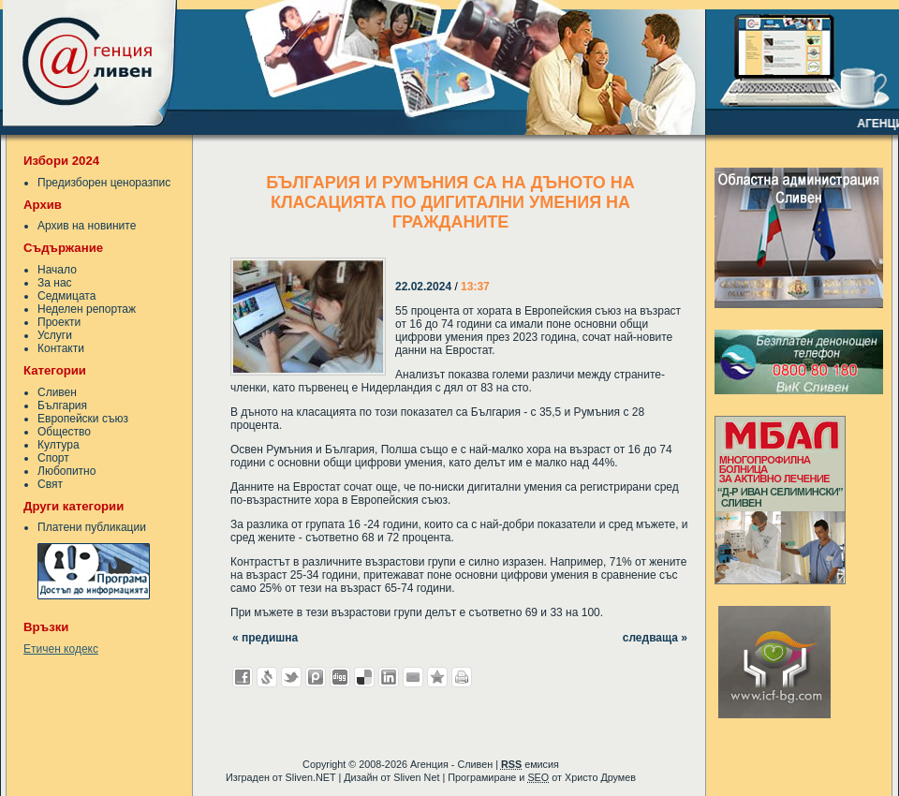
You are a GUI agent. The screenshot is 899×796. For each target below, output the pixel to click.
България (62, 405)
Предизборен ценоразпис (103, 182)
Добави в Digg (340, 677)
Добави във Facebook (242, 677)
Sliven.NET (311, 777)
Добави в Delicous (364, 677)
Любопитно (66, 471)
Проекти (59, 322)
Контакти (60, 348)
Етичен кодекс (60, 649)
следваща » (655, 637)
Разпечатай (461, 677)
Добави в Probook (315, 677)
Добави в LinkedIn (388, 677)
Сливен (57, 392)
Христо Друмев (600, 777)
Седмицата (66, 295)
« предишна (265, 637)
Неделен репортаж (86, 309)
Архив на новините (86, 225)
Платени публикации (91, 527)
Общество (64, 431)
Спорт (53, 457)
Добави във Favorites (437, 677)
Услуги (54, 335)
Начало (57, 269)
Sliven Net (416, 777)
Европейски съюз (82, 418)
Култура (58, 444)
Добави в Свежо (267, 677)
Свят (50, 484)
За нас (54, 282)
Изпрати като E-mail (413, 677)
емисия (530, 764)
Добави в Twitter (291, 677)
